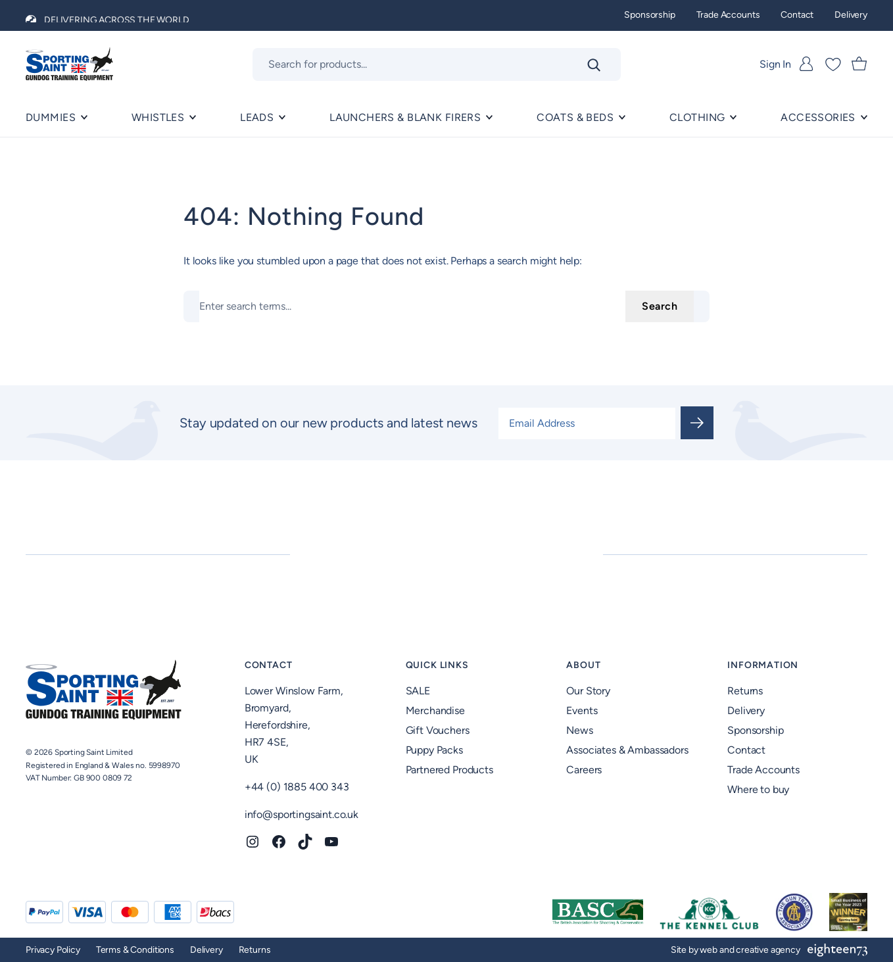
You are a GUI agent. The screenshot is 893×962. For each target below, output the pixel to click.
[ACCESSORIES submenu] (864, 117)
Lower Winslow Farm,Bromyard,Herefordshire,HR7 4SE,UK (294, 725)
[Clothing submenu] (733, 117)
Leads (257, 117)
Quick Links (437, 665)
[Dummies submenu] (84, 117)
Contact (269, 665)
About (583, 665)
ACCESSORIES (818, 117)
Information (762, 665)
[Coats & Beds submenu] (622, 117)
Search (659, 306)
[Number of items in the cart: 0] (859, 64)
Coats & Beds (575, 117)
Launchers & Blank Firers (405, 117)
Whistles (158, 117)
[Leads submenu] (282, 117)
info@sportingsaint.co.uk (301, 814)
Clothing (697, 117)
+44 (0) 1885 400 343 (297, 787)
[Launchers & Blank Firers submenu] (489, 117)
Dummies (51, 117)
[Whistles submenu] (192, 117)
